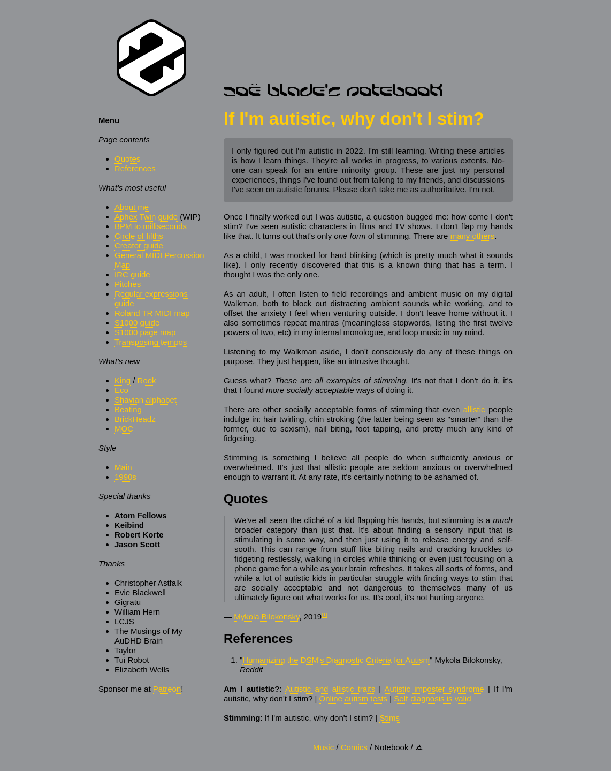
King (122, 380)
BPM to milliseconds (150, 226)
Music (323, 747)
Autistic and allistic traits (330, 688)
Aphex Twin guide (146, 216)
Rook (147, 380)
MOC (123, 428)
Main (123, 467)
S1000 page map (144, 332)
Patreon (167, 688)
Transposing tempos (150, 341)
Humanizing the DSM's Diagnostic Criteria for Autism (336, 659)
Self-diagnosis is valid (432, 698)
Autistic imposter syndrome (434, 688)
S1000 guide (136, 322)
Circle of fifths (138, 235)
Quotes (127, 158)
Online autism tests (353, 698)
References (135, 168)
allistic (474, 409)
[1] (324, 614)
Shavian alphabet (145, 399)
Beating (128, 409)
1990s (125, 476)
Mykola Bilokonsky (266, 616)
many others (472, 235)
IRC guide (132, 274)
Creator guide (138, 245)
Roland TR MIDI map (152, 313)
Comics (354, 747)
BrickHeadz (135, 419)
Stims (389, 717)
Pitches (127, 284)
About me (131, 206)
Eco (121, 390)
